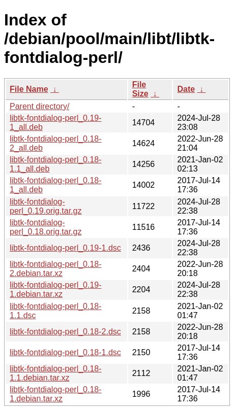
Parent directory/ (39, 106)
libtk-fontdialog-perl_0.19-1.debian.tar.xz (56, 289)
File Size (140, 89)
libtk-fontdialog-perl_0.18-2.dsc (65, 331)
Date (186, 89)
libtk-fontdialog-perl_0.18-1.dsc (65, 352)
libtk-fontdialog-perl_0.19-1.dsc (65, 248)
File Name (29, 89)
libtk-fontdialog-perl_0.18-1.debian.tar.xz (56, 394)
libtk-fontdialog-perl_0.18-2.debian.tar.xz (56, 269)
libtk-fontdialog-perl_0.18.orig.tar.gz (45, 227)
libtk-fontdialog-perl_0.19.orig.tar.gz (45, 206)
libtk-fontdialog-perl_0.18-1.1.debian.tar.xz (56, 373)
